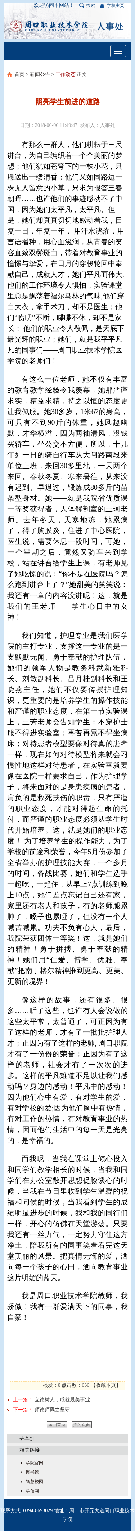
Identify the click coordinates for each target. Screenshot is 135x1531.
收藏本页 (106, 1385)
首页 (19, 74)
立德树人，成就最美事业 (62, 1399)
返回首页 (57, 1424)
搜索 (90, 5)
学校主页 (115, 5)
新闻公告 (40, 74)
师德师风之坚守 (52, 1409)
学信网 (32, 1491)
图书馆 (32, 1472)
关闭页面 (81, 1424)
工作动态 (65, 74)
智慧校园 (34, 1481)
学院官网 (34, 1462)
